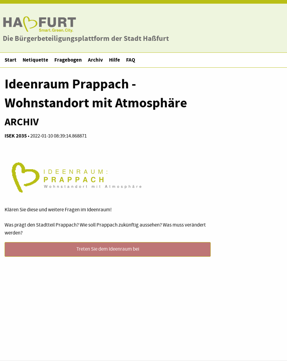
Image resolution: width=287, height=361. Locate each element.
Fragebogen (68, 59)
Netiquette (35, 59)
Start (10, 59)
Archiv (95, 59)
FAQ (130, 59)
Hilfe (114, 59)
